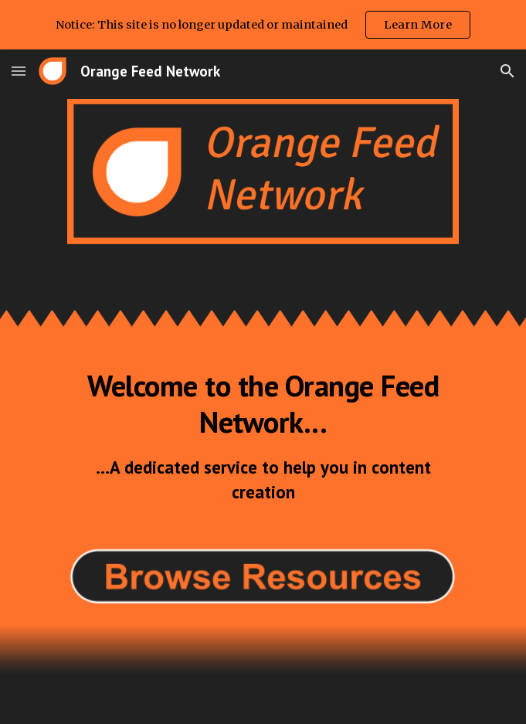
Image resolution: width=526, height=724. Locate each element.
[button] (18, 70)
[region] (263, 24)
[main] (263, 436)
